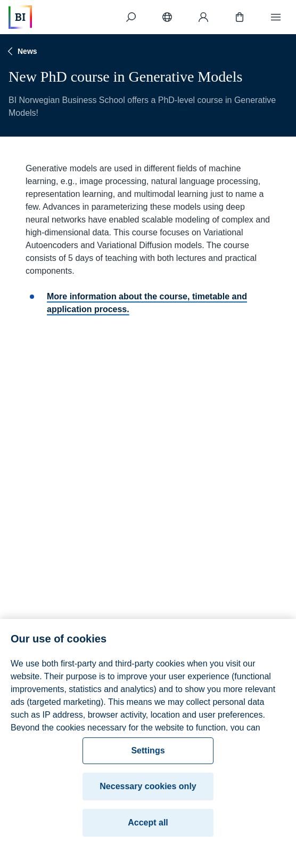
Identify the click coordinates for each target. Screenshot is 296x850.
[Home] (20, 17)
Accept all (148, 826)
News (21, 51)
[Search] (131, 17)
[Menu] (275, 17)
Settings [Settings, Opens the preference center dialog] (148, 754)
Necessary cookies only (148, 790)
